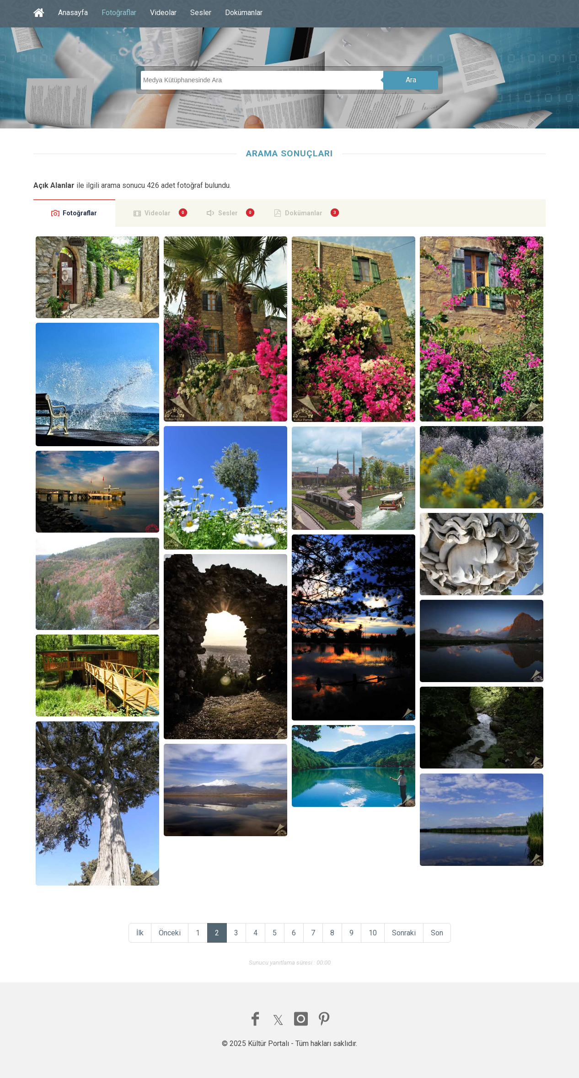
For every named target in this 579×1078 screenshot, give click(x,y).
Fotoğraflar (119, 12)
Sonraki (404, 933)
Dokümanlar (244, 12)
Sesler (200, 12)
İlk (140, 933)
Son (437, 933)
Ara (411, 79)
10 (373, 933)
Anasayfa (73, 12)
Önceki (170, 933)
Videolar (163, 12)
